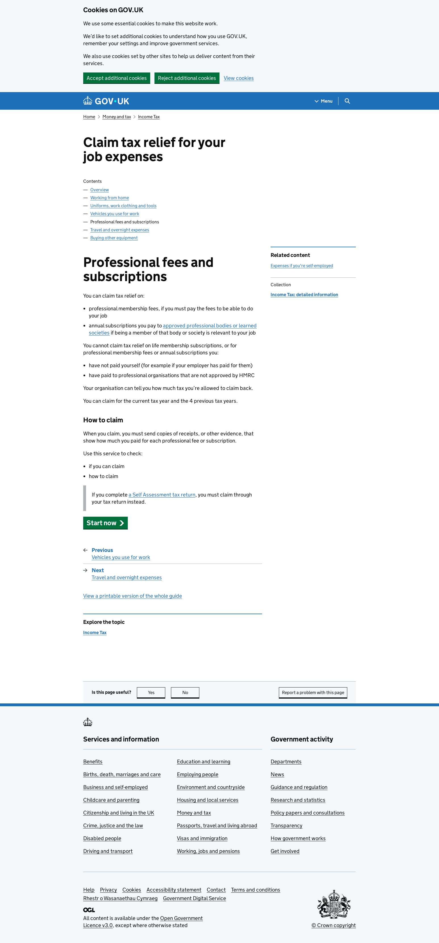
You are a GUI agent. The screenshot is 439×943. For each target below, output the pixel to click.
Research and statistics (298, 800)
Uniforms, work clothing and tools (123, 205)
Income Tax (149, 116)
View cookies (239, 78)
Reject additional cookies (187, 78)
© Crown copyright (334, 925)
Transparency (286, 825)
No (191, 692)
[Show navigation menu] (323, 101)
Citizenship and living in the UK (118, 812)
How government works (298, 838)
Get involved (285, 851)
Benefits (93, 761)
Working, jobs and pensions (208, 851)
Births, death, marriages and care (122, 774)
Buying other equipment (114, 237)
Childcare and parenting (111, 800)
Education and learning (203, 761)
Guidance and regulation (299, 787)
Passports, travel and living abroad (217, 825)
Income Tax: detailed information (304, 294)
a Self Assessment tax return (162, 494)
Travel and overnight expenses (119, 229)
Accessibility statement (174, 889)
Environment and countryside (211, 787)
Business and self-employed (115, 787)
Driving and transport (108, 851)
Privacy (108, 889)
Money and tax (117, 116)
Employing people (197, 774)
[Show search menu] (347, 101)
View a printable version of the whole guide (132, 596)
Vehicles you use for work (114, 213)
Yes (157, 692)
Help (89, 889)
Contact (216, 889)
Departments (286, 761)
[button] (105, 523)
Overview (99, 189)
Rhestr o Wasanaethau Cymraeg (120, 898)
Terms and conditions (255, 889)
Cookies (131, 889)
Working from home (109, 197)
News (277, 774)
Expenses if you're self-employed (302, 265)
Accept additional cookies (117, 78)
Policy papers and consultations (308, 812)
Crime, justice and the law (113, 825)
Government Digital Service (194, 898)
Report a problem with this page (313, 692)
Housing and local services (208, 800)
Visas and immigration (202, 838)
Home (89, 116)
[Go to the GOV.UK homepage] (106, 101)
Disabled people (102, 838)
